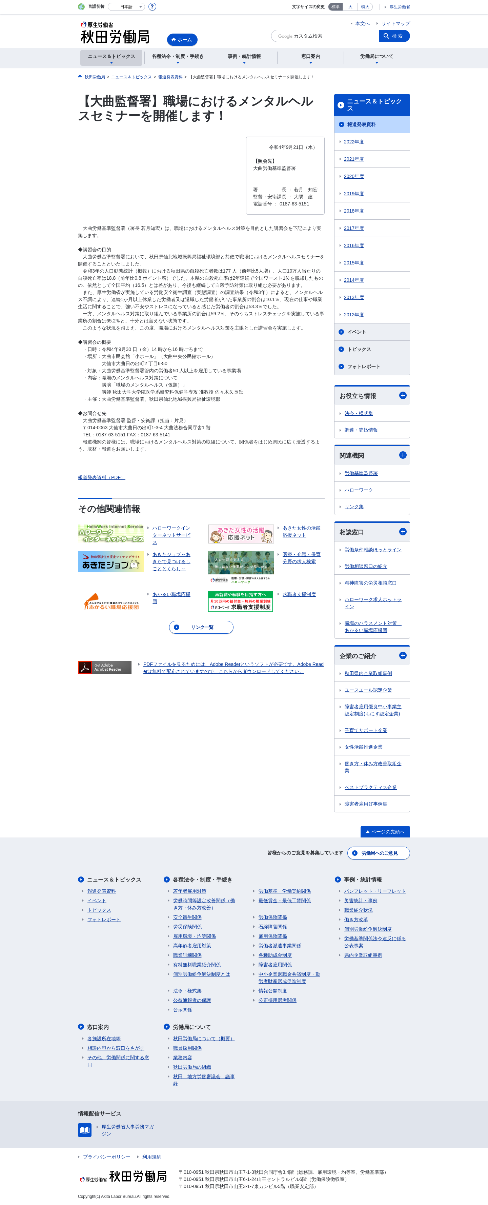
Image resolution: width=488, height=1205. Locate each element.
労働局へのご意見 (380, 853)
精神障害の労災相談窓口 (371, 583)
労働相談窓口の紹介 (366, 566)
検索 (398, 36)
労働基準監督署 (361, 473)
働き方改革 (356, 919)
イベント (356, 332)
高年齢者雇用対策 (192, 945)
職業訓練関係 (187, 955)
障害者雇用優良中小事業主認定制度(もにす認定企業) (373, 710)
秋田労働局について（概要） (204, 1038)
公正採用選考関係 (278, 1000)
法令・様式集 (359, 413)
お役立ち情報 (373, 395)
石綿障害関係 (273, 926)
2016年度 (354, 245)
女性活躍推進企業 (364, 747)
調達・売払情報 (361, 430)
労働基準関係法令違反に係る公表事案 (375, 942)
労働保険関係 (273, 917)
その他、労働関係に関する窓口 (118, 1060)
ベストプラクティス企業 (371, 787)
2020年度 (354, 176)
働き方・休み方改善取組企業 (373, 767)
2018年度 (354, 211)
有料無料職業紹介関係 (197, 964)
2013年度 (354, 297)
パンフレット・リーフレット (375, 891)
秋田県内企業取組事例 (368, 673)
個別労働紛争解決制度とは (201, 974)
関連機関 (373, 455)
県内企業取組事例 (363, 955)
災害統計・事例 (361, 900)
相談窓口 (373, 532)
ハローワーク (359, 490)
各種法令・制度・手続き (203, 880)
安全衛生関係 (187, 917)
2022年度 (354, 141)
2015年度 (354, 262)
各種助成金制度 (275, 955)
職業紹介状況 (358, 910)
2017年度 (354, 228)
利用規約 (151, 1156)
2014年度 (354, 280)
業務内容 (182, 1057)
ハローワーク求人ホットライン (373, 603)
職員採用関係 (187, 1047)
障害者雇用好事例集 (366, 804)
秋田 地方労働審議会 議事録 (204, 1079)
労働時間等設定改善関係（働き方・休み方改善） (204, 904)
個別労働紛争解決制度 (368, 929)
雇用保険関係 (273, 936)
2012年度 (354, 314)
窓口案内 (98, 1027)
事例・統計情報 (363, 880)
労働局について (192, 1027)
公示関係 (182, 1009)
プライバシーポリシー (106, 1156)
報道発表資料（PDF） (101, 477)
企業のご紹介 (373, 655)
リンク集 (354, 506)
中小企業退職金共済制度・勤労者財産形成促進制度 (289, 977)
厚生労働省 (400, 6)
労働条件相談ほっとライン (373, 549)
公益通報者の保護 (192, 1000)
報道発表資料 (361, 124)
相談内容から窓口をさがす (115, 1047)
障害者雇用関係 (275, 964)
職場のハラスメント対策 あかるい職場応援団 (373, 626)
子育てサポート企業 (366, 730)
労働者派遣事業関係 (280, 945)
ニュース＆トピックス (374, 105)
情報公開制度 (273, 990)
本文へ (362, 23)
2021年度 (354, 159)
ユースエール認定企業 (368, 690)
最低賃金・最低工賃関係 (285, 900)
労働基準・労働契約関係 (285, 891)
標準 (335, 6)
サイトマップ (396, 23)
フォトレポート (364, 366)
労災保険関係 (187, 926)
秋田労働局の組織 (192, 1066)
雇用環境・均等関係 (194, 936)
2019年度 (354, 193)
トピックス (359, 349)
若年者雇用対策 (189, 891)
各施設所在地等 (104, 1038)
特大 (365, 6)
